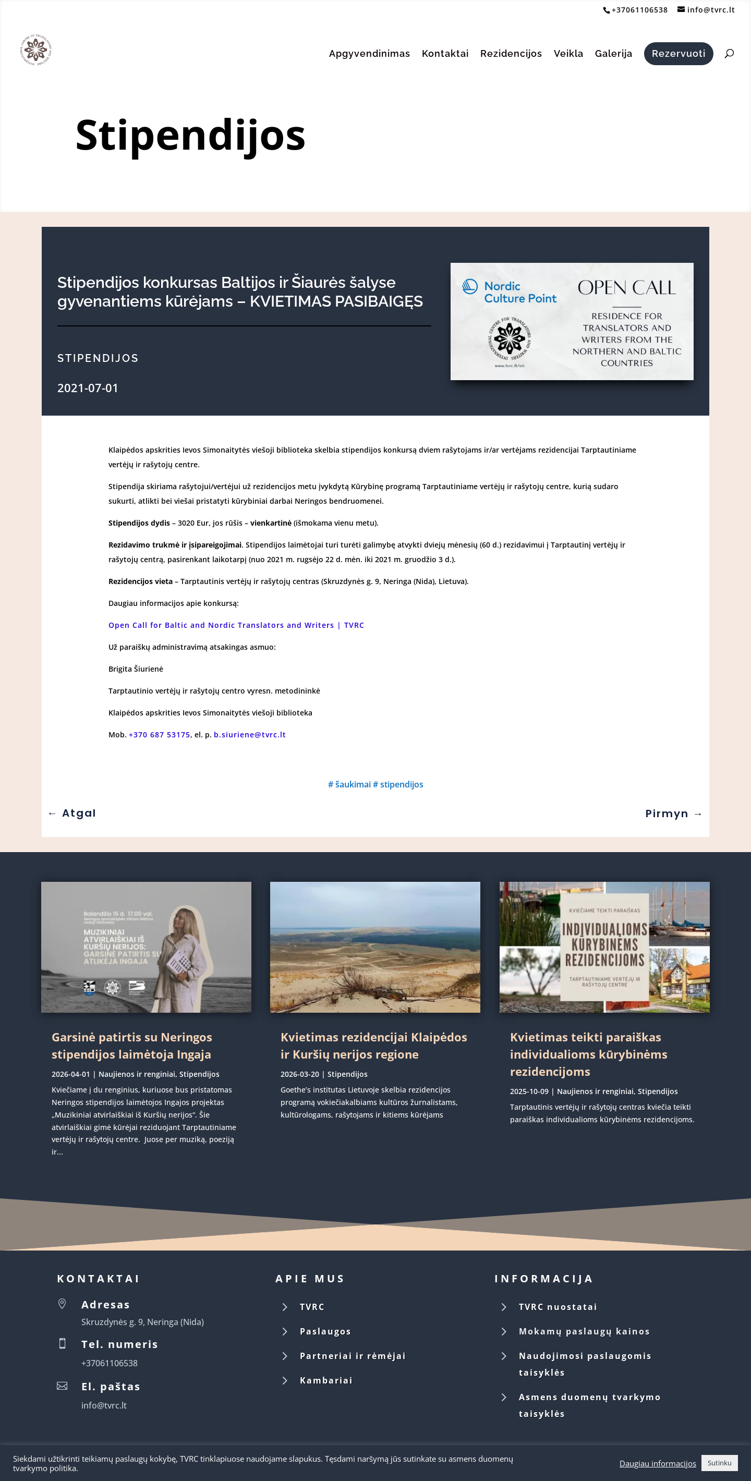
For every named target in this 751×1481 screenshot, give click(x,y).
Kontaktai (445, 54)
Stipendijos (193, 133)
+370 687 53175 (159, 734)
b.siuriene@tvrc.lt (250, 734)
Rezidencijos (511, 54)
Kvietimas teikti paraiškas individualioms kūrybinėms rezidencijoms (589, 1054)
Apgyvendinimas (369, 54)
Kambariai (326, 1380)
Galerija (614, 54)
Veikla (569, 54)
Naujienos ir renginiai (137, 1074)
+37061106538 (640, 10)
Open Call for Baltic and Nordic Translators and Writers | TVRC (236, 625)
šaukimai (353, 784)
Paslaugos (326, 1331)
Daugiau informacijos (658, 1463)
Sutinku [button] (720, 1462)
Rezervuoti (679, 53)
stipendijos (401, 784)
